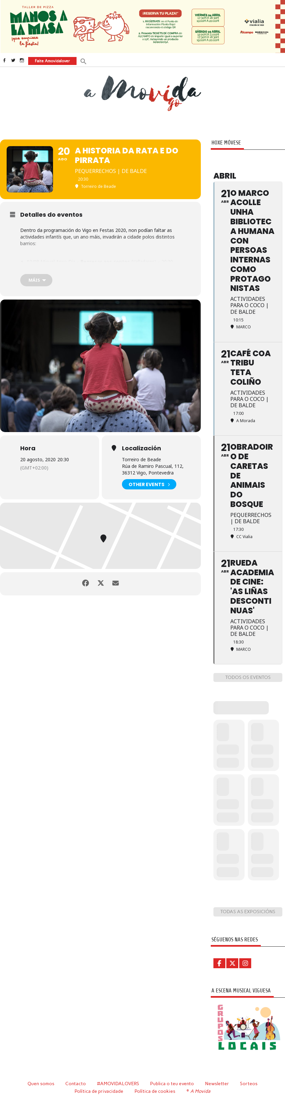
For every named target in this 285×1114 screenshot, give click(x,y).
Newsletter (217, 1083)
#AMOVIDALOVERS (118, 1083)
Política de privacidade (99, 1090)
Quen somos (40, 1083)
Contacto (75, 1083)
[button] (83, 60)
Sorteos (249, 1083)
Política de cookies (155, 1090)
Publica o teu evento (172, 1083)
